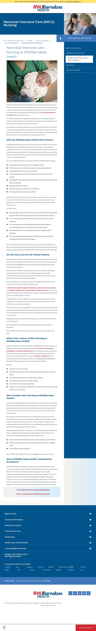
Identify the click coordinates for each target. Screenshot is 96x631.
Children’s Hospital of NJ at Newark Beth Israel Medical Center (28, 290)
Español (71, 570)
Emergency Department (75, 53)
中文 (19, 570)
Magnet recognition (41, 356)
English (7, 567)
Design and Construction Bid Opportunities (16, 555)
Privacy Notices (9, 603)
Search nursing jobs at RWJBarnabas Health (33, 494)
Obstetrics (70, 65)
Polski (32, 570)
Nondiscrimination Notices (23, 603)
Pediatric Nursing (73, 70)
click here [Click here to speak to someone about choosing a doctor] (47, 581)
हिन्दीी (71, 567)
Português (46, 570)
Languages (36, 603)
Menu (4, 628)
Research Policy (57, 603)
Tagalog (30, 567)
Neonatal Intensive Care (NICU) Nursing (77, 59)
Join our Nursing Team (43, 40)
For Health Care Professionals (14, 40)
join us (37, 454)
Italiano (83, 567)
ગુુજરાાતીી (51, 567)
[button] (86, 628)
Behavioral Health (73, 48)
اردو (82, 570)
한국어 (7, 570)
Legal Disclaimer (46, 603)
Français (40, 567)
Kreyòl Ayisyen (64, 567)
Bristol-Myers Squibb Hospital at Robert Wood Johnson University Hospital (32, 288)
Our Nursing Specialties (11, 43)
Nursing (29, 40)
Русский (58, 570)
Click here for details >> (73, 1)
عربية (17, 567)
